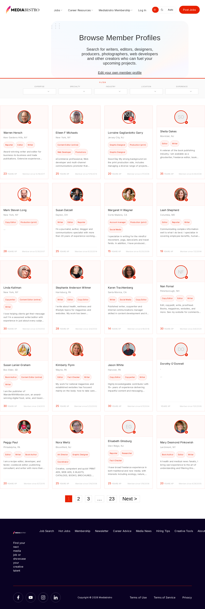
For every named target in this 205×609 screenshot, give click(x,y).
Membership (82, 531)
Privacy (187, 597)
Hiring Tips (163, 531)
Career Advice (122, 531)
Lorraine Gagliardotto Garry (125, 132)
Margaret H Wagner (120, 210)
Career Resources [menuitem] (79, 10)
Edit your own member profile (120, 72)
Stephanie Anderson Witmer (73, 287)
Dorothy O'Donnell (172, 363)
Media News (144, 531)
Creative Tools (184, 531)
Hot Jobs (64, 531)
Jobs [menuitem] (57, 10)
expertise (39, 86)
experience (182, 86)
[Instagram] (43, 597)
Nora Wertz (63, 442)
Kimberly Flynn (65, 365)
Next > (129, 498)
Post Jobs (189, 9)
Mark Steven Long (15, 210)
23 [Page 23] (112, 498)
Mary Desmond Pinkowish (176, 442)
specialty (75, 86)
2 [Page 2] (78, 498)
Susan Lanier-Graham (16, 365)
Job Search (46, 531)
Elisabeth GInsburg (120, 441)
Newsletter (102, 531)
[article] (24, 142)
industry (110, 86)
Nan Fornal (167, 286)
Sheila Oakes (168, 131)
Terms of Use (138, 597)
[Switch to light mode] (155, 10)
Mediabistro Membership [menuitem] (114, 10)
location (146, 86)
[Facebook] (18, 597)
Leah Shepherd (169, 210)
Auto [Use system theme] (170, 9)
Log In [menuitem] (142, 10)
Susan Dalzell (64, 210)
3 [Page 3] (88, 498)
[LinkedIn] (56, 597)
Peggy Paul (10, 442)
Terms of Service (164, 597)
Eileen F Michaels (67, 132)
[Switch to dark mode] (162, 10)
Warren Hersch (12, 132)
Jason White (116, 365)
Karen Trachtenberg (120, 287)
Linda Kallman (12, 287)
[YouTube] (31, 597)
